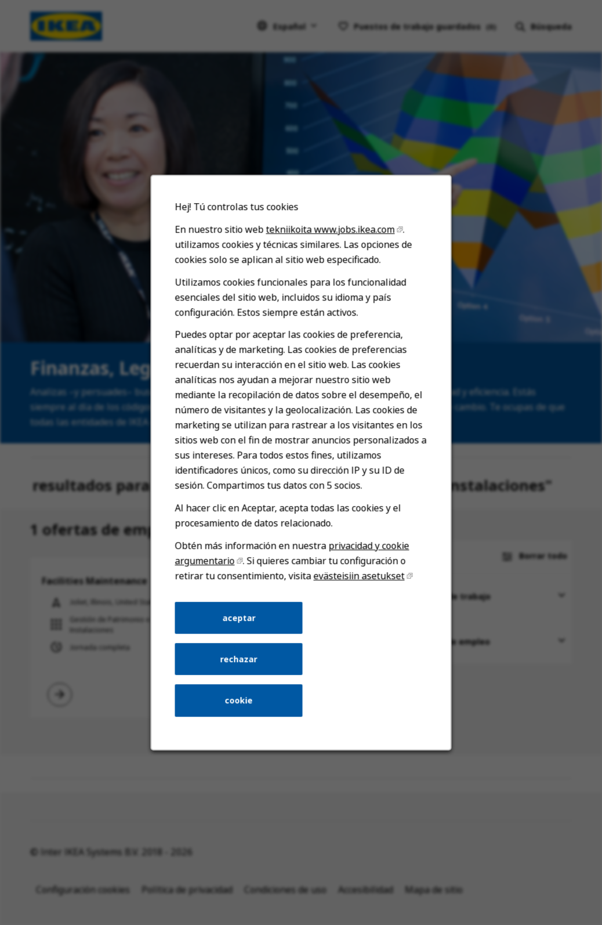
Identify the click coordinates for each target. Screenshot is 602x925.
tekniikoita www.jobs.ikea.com (329, 264)
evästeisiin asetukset (356, 595)
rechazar (241, 675)
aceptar (242, 635)
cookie (241, 714)
